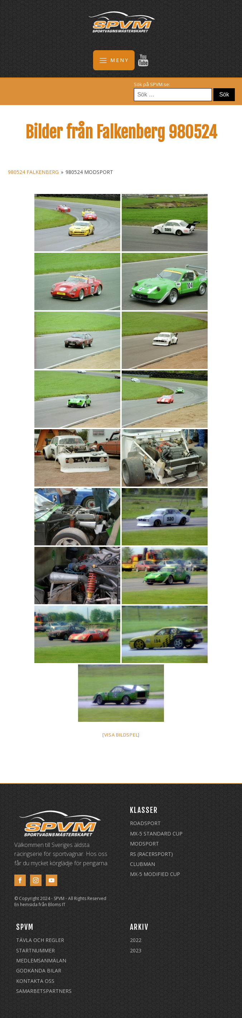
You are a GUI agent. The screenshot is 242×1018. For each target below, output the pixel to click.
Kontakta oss (35, 980)
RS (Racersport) (151, 854)
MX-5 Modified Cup (155, 874)
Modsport (144, 843)
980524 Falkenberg (33, 172)
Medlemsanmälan (41, 960)
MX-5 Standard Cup (156, 833)
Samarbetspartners (44, 991)
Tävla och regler (40, 940)
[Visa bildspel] (121, 734)
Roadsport (145, 823)
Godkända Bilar (38, 970)
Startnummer (35, 950)
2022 (135, 940)
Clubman (142, 864)
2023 (135, 950)
